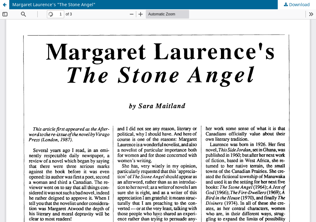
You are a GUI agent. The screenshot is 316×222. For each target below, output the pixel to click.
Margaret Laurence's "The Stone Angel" (53, 4)
